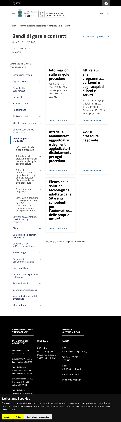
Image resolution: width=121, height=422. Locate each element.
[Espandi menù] (40, 65)
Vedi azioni (102, 36)
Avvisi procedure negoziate (90, 136)
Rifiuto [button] (18, 416)
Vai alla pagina (58, 120)
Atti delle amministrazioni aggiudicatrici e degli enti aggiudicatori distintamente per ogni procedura (62, 146)
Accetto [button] (7, 416)
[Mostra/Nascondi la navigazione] (13, 12)
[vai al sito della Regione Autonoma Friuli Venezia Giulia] (16, 3)
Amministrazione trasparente (20, 65)
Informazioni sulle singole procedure (59, 74)
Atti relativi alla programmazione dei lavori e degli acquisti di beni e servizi (96, 82)
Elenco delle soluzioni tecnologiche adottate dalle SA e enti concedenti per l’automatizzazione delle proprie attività (64, 200)
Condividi (89, 36)
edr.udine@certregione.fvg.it (75, 351)
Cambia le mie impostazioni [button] (38, 416)
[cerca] (107, 13)
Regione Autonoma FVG (71, 331)
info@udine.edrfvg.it (71, 369)
